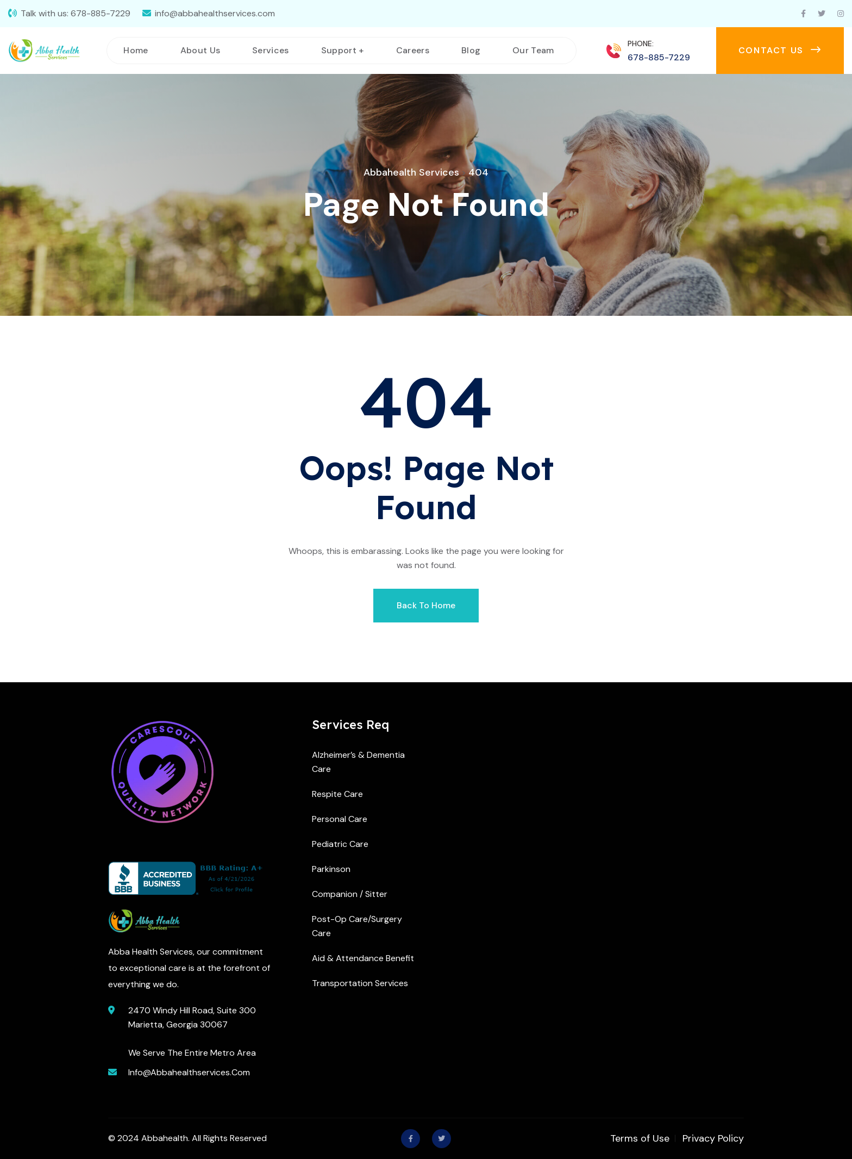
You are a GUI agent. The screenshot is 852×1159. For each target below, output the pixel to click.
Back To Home (426, 605)
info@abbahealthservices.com (215, 13)
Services (270, 50)
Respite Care (337, 794)
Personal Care (339, 819)
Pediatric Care (340, 844)
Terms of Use (639, 1138)
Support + (342, 50)
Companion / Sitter (349, 894)
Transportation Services (360, 983)
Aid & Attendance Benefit (363, 958)
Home (135, 50)
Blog (470, 50)
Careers (412, 50)
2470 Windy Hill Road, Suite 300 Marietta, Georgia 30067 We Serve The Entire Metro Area (192, 1031)
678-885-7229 (100, 13)
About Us (200, 50)
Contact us (780, 50)
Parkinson (331, 869)
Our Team (533, 50)
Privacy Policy (713, 1138)
